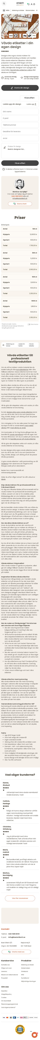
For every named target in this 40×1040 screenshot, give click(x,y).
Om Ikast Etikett (6, 1001)
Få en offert (29, 98)
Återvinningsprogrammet (9, 1004)
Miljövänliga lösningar (28, 981)
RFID (22, 975)
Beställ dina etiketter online (21, 70)
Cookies (3, 997)
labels (3, 479)
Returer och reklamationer (9, 975)
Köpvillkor (4, 991)
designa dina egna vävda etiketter (19, 412)
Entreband (24, 971)
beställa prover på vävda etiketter (23, 439)
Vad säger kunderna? (8, 1007)
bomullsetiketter (22, 370)
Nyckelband (25, 978)
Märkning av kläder (18, 10)
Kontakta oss (5, 965)
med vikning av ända (18, 428)
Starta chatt (19, 204)
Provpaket (4, 978)
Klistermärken (30, 10)
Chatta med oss (16, 952)
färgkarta (4, 464)
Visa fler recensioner (20, 898)
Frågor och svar (6, 968)
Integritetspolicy (6, 994)
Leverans (4, 971)
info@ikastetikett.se (20, 198)
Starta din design (20, 88)
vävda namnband (16, 434)
